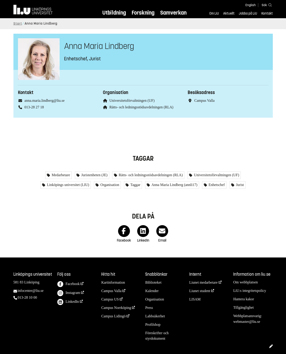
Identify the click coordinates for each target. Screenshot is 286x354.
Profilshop (152, 324)
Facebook (68, 284)
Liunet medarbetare (203, 282)
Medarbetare (60, 175)
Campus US (110, 299)
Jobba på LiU (248, 13)
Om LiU (214, 13)
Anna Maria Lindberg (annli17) (174, 185)
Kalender (152, 291)
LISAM (195, 299)
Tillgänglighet (243, 307)
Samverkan (173, 12)
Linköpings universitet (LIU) (67, 185)
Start (17, 23)
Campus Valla (111, 291)
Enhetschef (216, 185)
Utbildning (114, 12)
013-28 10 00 (27, 297)
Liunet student (199, 291)
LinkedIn (68, 302)
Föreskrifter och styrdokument (157, 336)
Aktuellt (229, 13)
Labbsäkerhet (155, 316)
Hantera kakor (243, 299)
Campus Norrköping (116, 308)
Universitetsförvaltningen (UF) (132, 100)
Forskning (143, 12)
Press (149, 308)
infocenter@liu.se (31, 291)
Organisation (109, 185)
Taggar (134, 185)
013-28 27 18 (34, 107)
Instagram (68, 293)
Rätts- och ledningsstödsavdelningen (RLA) (141, 107)
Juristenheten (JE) (93, 175)
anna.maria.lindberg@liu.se (44, 100)
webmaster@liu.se (246, 321)
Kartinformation (113, 282)
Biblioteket (153, 282)
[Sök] (266, 5)
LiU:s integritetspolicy (249, 291)
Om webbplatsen (245, 282)
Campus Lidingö (113, 316)
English (251, 5)
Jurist (239, 185)
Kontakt (267, 13)
